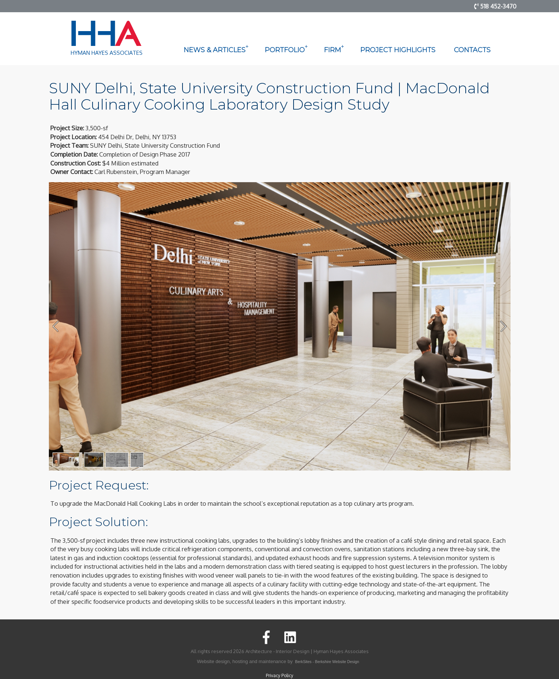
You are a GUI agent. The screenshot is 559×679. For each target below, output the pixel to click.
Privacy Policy (279, 675)
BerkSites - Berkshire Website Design (327, 662)
